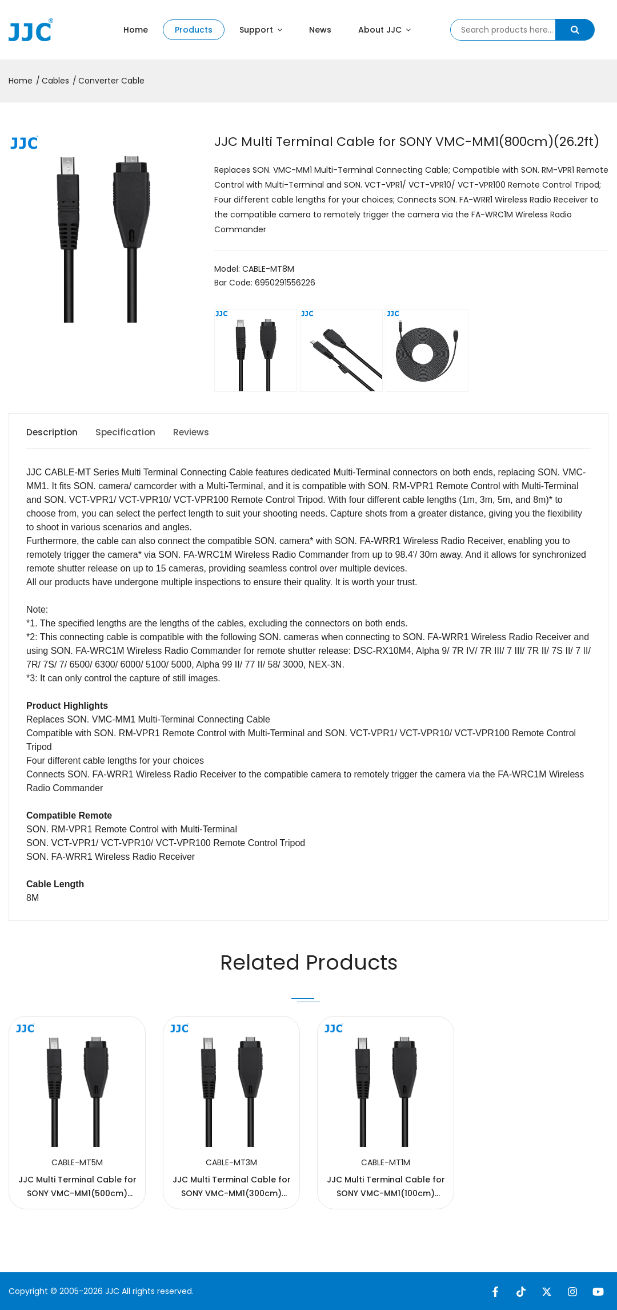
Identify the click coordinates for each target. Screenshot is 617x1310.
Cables (55, 80)
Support (260, 29)
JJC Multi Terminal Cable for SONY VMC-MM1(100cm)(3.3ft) (386, 1193)
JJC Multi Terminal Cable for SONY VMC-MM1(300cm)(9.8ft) (232, 1193)
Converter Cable (111, 80)
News (320, 29)
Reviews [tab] (199, 432)
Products (194, 29)
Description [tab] (52, 432)
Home (135, 29)
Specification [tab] (130, 432)
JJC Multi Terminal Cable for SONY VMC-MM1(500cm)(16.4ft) (77, 1193)
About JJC (384, 29)
